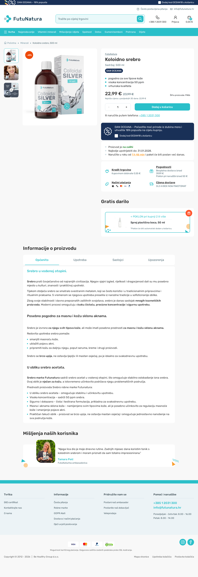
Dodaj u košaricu (162, 107)
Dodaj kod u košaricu (178, 2)
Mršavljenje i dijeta (69, 32)
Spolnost (87, 32)
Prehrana (131, 32)
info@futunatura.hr (182, 9)
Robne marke (61, 507)
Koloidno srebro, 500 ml (45, 43)
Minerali (24, 43)
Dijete (142, 32)
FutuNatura (111, 54)
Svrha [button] (9, 32)
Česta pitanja (61, 502)
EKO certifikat (11, 502)
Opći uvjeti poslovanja (65, 524)
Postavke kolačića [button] (184, 556)
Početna (10, 43)
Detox (98, 32)
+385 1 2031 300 (149, 115)
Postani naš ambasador (116, 502)
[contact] (157, 19)
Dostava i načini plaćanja (67, 518)
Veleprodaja (110, 513)
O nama (8, 513)
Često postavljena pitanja (152, 9)
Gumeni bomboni (113, 32)
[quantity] (118, 107)
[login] (175, 19)
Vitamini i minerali (47, 32)
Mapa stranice (141, 556)
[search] (100, 18)
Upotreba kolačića (161, 556)
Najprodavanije (26, 32)
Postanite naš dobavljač (116, 507)
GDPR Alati (59, 513)
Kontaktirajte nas (13, 507)
